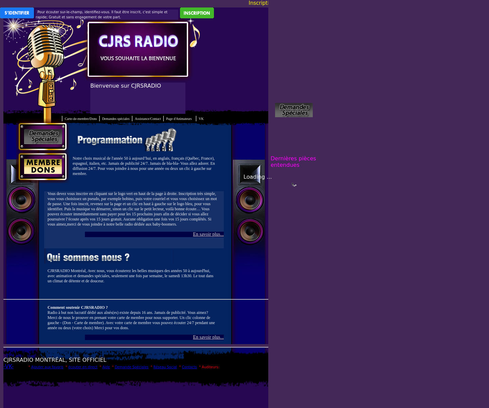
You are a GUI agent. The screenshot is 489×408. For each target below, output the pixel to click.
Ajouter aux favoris (47, 367)
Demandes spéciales (116, 119)
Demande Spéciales (131, 367)
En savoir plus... (208, 234)
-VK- (8, 366)
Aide (106, 367)
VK (201, 119)
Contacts (189, 367)
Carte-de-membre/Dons (81, 119)
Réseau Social (165, 367)
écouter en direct (82, 367)
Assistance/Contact (148, 119)
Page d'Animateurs (179, 119)
